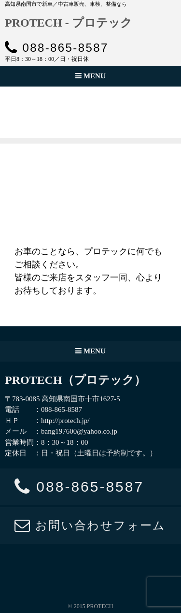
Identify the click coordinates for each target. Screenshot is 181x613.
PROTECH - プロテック (68, 22)
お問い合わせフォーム (90, 525)
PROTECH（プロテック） (75, 380)
